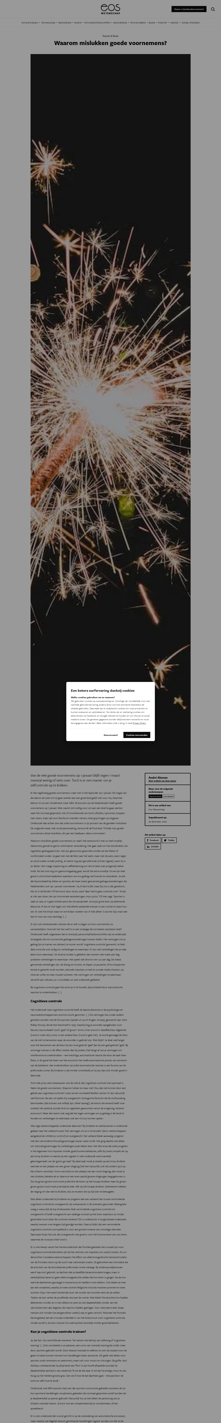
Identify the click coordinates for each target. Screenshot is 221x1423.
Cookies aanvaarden (137, 735)
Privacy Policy (139, 723)
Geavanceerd (111, 735)
